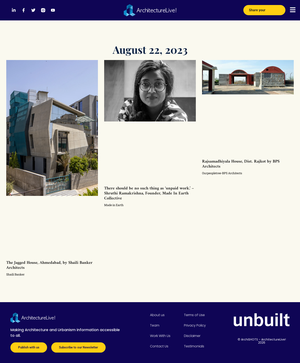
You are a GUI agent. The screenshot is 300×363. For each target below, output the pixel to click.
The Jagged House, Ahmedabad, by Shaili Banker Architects (49, 265)
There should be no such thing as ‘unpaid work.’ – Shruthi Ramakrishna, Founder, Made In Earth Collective (149, 193)
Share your (264, 9)
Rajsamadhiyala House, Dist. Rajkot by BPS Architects (241, 164)
